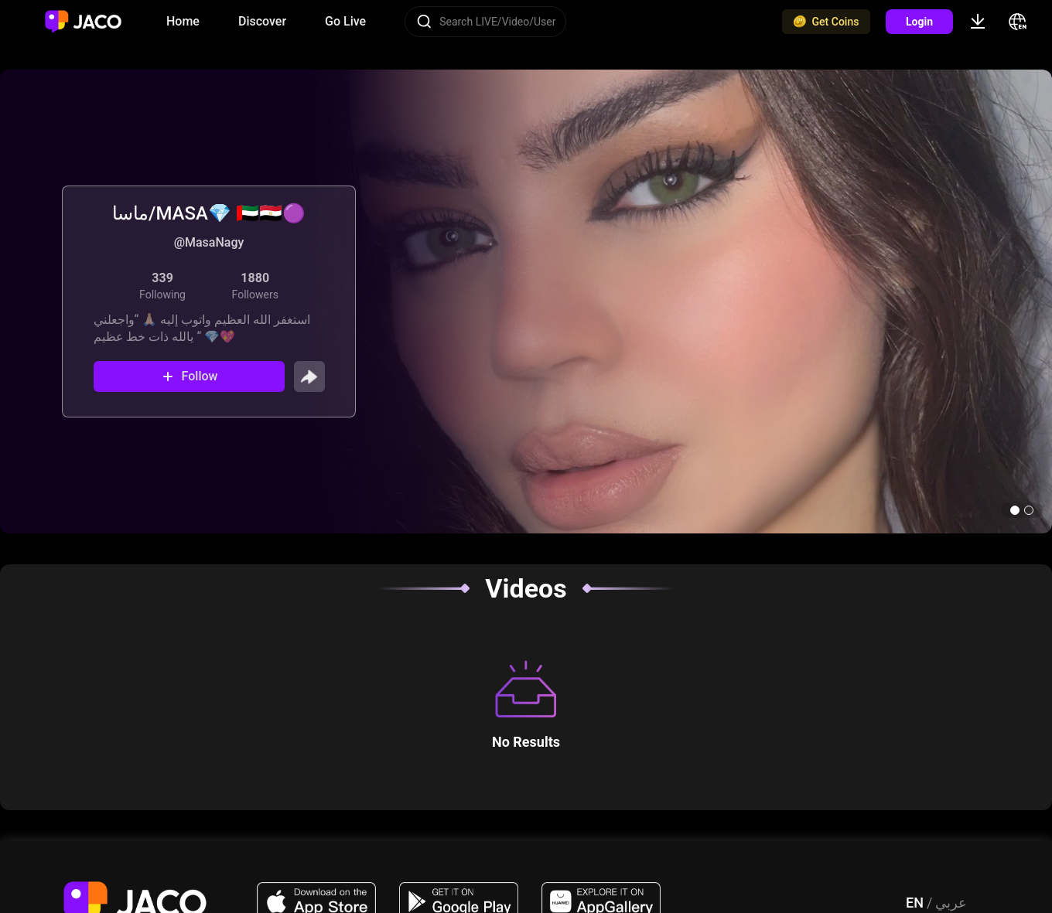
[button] (1015, 510)
